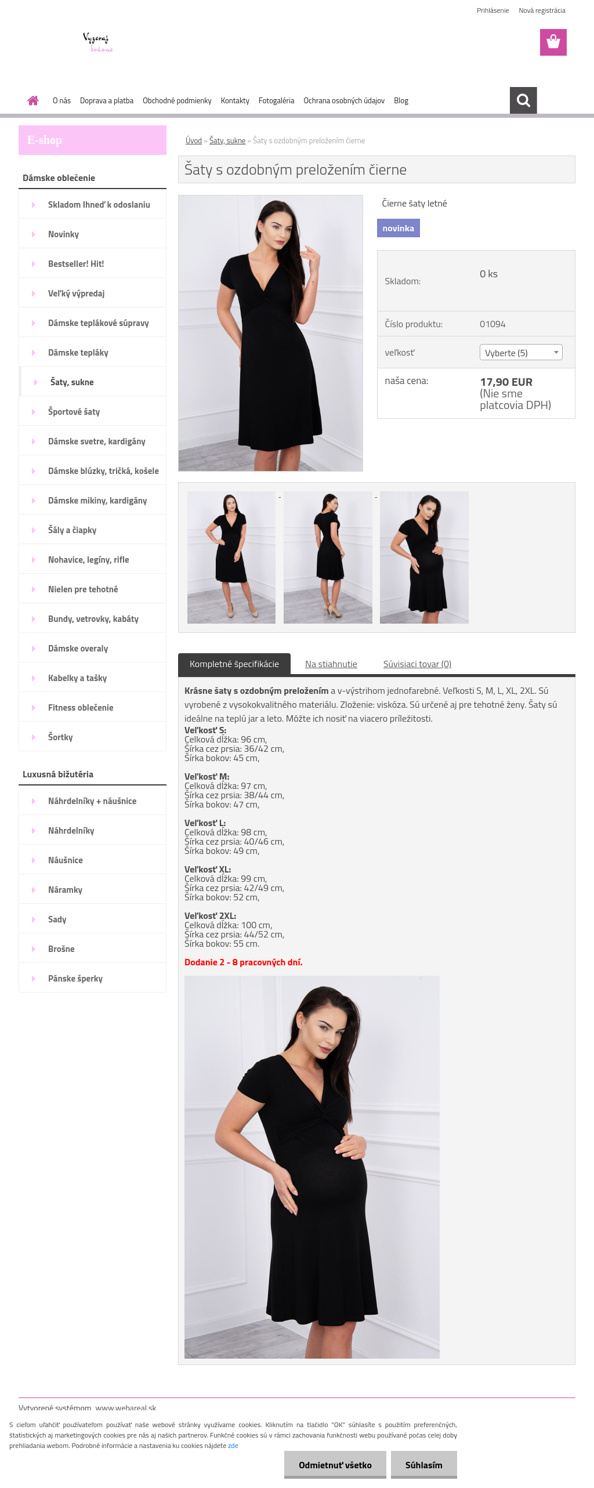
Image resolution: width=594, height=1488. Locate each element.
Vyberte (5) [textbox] (506, 353)
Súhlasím (424, 1465)
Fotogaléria (276, 100)
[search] (523, 100)
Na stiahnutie (331, 664)
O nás (62, 100)
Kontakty (235, 100)
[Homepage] (31, 100)
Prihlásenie (493, 10)
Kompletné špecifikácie (234, 664)
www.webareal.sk (126, 1408)
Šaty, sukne (227, 140)
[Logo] (98, 43)
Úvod (194, 140)
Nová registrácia (542, 10)
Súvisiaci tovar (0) (417, 664)
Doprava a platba (106, 100)
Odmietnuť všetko (335, 1465)
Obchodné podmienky (177, 100)
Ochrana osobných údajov (344, 100)
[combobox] (521, 352)
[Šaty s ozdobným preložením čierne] (271, 200)
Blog (401, 100)
